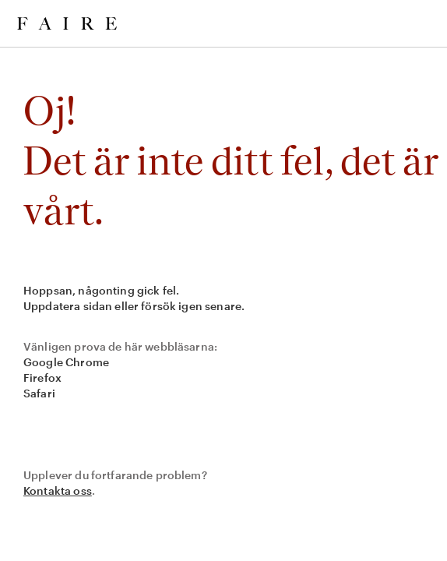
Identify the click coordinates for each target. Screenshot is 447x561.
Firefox (42, 377)
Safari (39, 393)
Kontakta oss (57, 490)
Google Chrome (66, 362)
